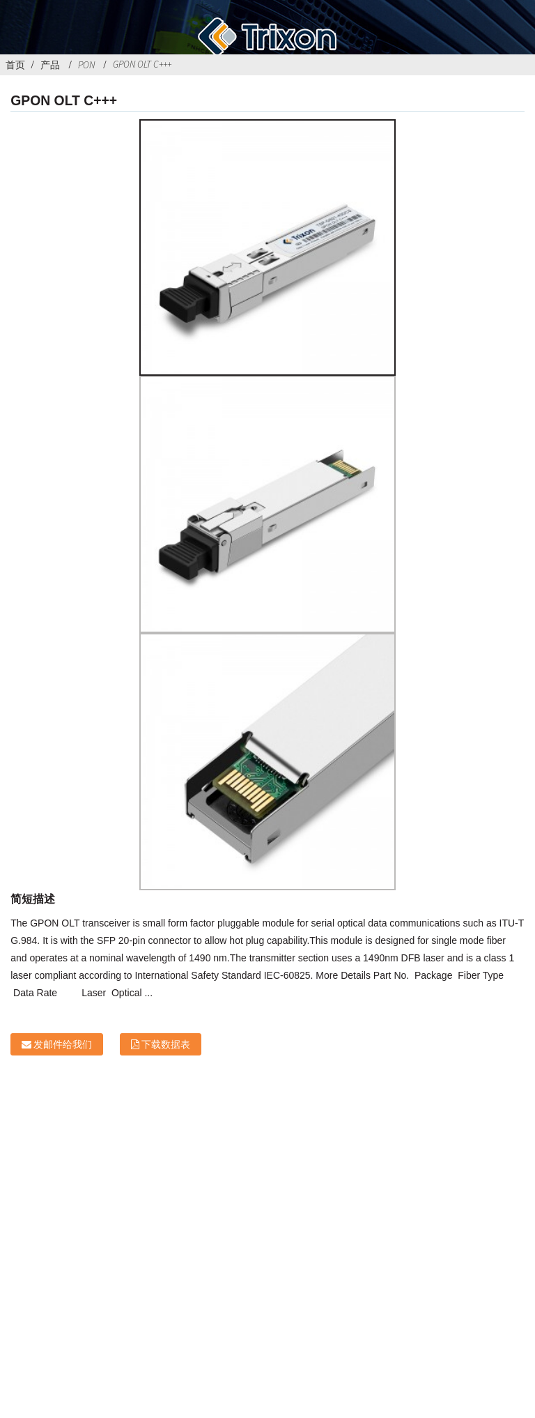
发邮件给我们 (62, 1044)
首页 (15, 65)
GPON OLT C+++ (142, 64)
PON (86, 65)
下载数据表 (165, 1044)
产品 (50, 65)
